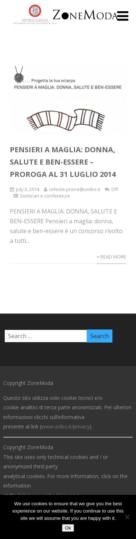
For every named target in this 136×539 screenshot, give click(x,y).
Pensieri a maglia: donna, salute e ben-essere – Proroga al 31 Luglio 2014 (63, 162)
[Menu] (122, 16)
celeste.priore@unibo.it (74, 189)
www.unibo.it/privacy (65, 426)
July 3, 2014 (27, 189)
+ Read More (111, 256)
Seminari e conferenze (45, 195)
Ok (68, 528)
